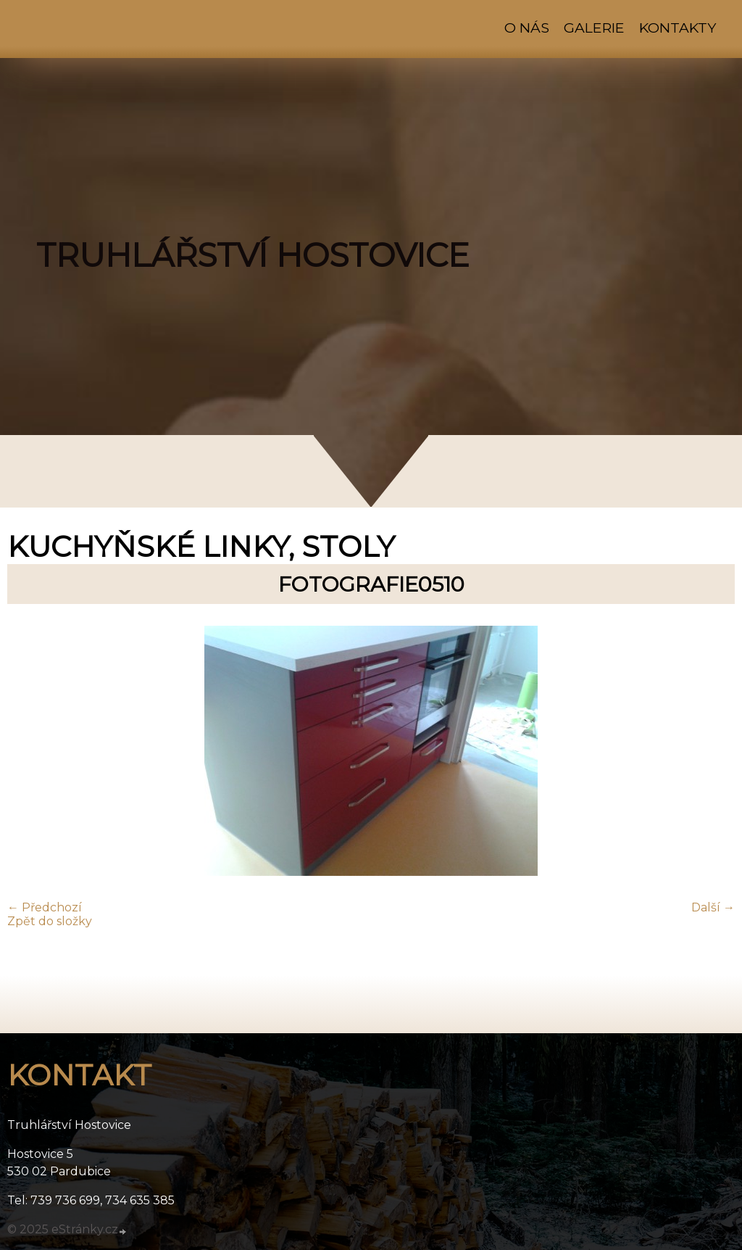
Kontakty (677, 27)
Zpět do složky (49, 921)
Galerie (594, 27)
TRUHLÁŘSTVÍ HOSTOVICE (253, 255)
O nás (526, 27)
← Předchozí (44, 907)
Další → (713, 907)
